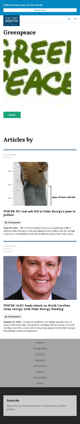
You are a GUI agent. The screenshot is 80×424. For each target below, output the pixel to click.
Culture (40, 342)
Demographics (40, 348)
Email (12, 115)
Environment (10, 155)
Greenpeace (14, 222)
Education (40, 360)
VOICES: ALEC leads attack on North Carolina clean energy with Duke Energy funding (36, 307)
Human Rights (40, 377)
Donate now (40, 10)
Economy (8, 251)
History (40, 371)
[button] (75, 18)
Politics (7, 157)
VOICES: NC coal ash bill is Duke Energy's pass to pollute (39, 213)
